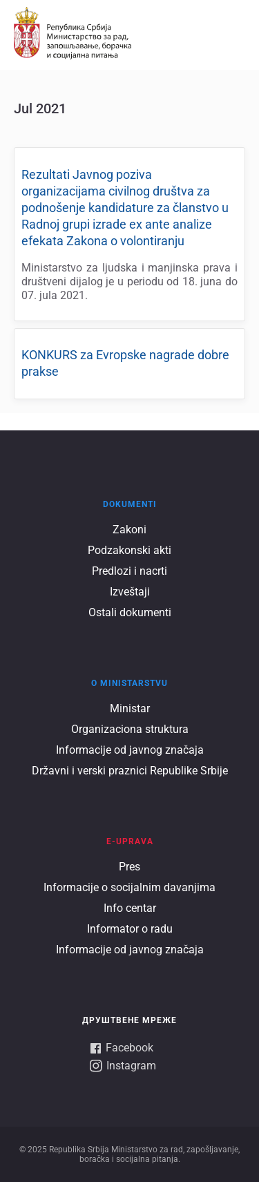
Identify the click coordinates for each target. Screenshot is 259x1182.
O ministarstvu (129, 683)
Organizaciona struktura (130, 729)
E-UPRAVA (129, 841)
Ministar (130, 708)
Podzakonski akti (129, 550)
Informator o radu (130, 928)
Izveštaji (130, 591)
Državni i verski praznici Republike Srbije (130, 770)
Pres (129, 866)
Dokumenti (130, 504)
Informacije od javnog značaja (130, 749)
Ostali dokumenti (129, 612)
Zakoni (129, 529)
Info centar (130, 908)
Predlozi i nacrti (129, 571)
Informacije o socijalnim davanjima (129, 887)
